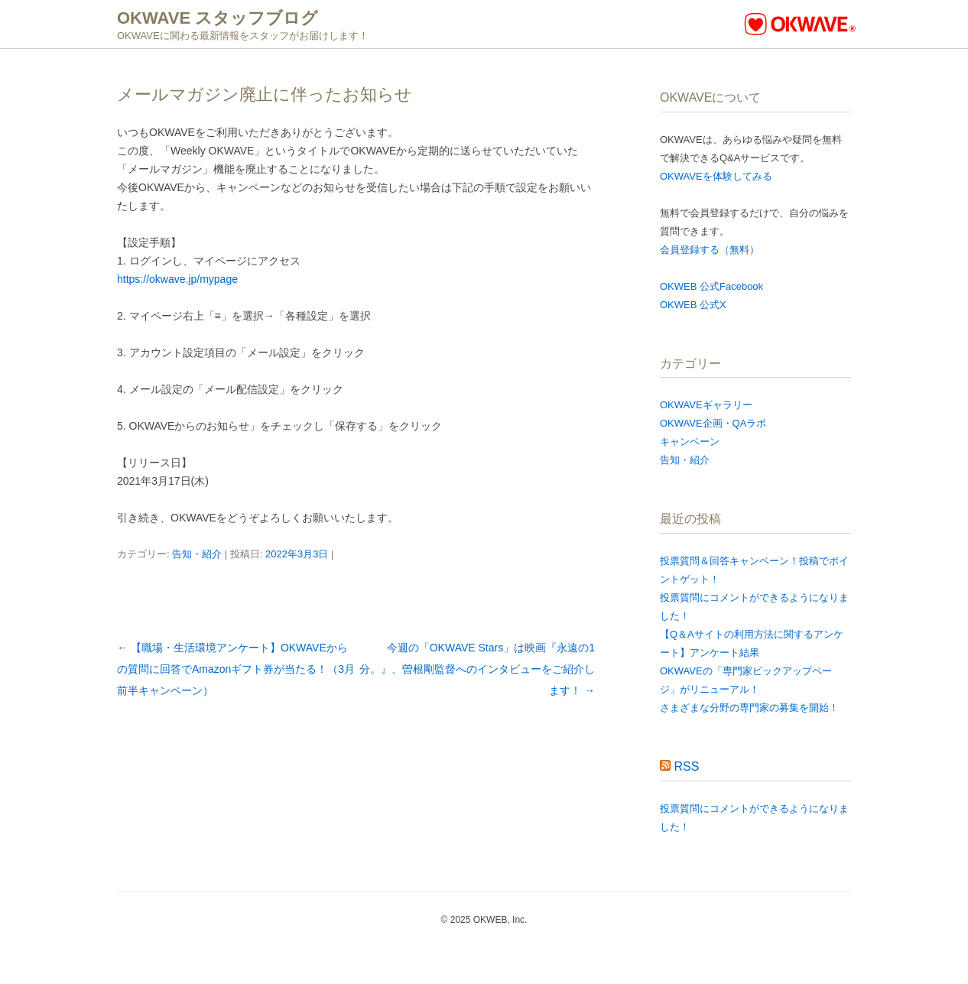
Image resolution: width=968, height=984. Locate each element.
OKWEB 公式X (693, 304)
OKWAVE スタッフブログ (217, 18)
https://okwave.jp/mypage (177, 279)
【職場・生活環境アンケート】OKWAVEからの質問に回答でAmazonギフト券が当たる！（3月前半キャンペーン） (236, 669)
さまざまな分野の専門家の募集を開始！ (749, 707)
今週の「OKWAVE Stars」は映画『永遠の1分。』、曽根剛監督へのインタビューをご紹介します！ (477, 669)
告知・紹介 (197, 554)
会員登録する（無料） (709, 249)
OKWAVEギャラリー (706, 405)
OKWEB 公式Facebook (711, 286)
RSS (686, 766)
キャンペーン (690, 441)
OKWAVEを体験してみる (716, 176)
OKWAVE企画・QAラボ (713, 423)
